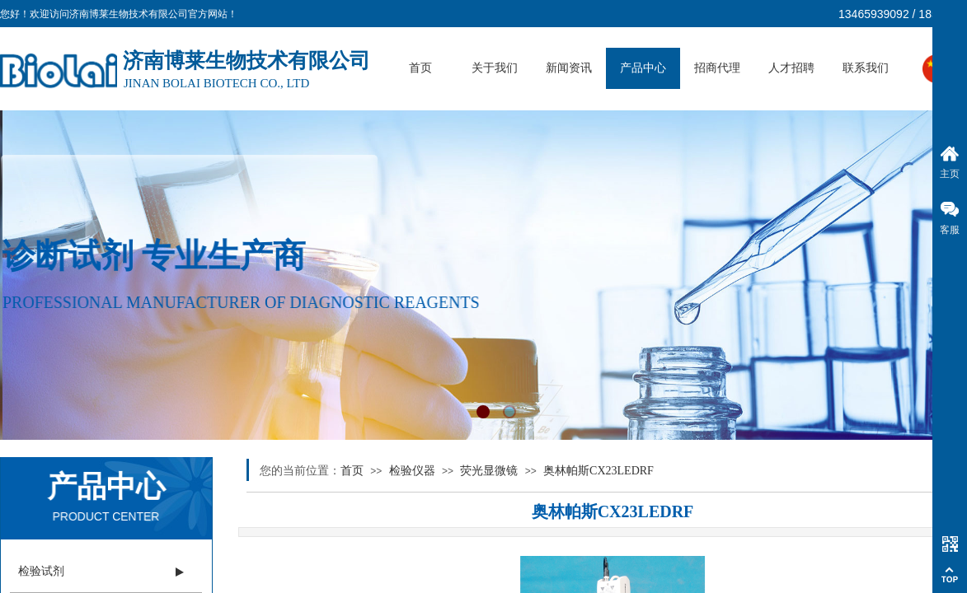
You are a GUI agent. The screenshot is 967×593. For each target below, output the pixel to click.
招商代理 (717, 68)
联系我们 (866, 68)
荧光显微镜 (489, 471)
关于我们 (495, 68)
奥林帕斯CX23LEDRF (598, 471)
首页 (420, 68)
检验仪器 (412, 471)
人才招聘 (791, 68)
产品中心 (643, 68)
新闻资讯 (569, 68)
